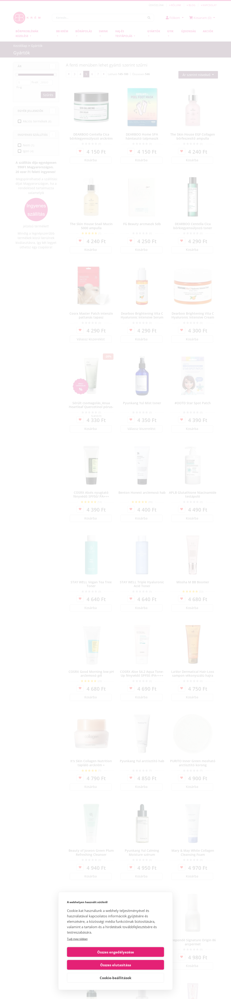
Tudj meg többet (77, 952)
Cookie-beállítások (115, 978)
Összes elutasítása (140, 965)
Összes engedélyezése (90, 965)
